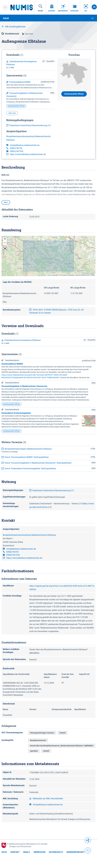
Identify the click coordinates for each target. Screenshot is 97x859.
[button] (5, 239)
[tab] (48, 18)
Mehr (6, 202)
